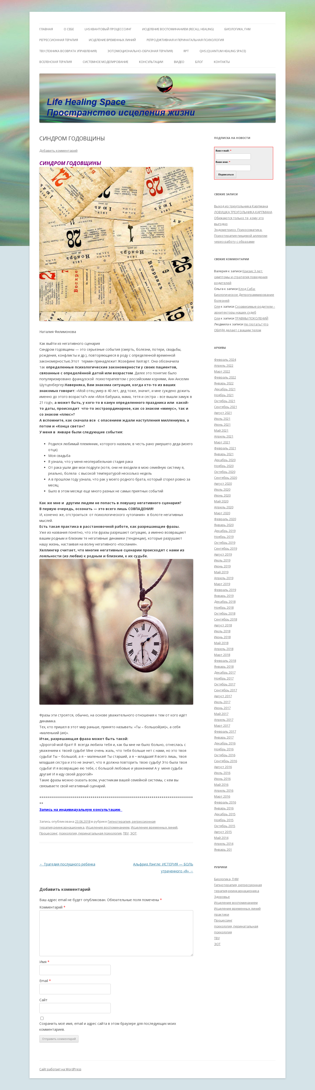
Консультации (151, 62)
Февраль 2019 (225, 590)
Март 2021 (222, 442)
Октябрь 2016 (224, 755)
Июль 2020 (222, 489)
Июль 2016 (222, 773)
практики (221, 914)
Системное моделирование (105, 62)
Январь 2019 (224, 595)
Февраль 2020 (225, 519)
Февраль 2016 (225, 802)
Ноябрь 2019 (224, 536)
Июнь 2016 (222, 778)
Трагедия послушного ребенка (67, 864)
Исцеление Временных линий (112, 40)
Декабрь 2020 (225, 460)
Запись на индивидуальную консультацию (80, 809)
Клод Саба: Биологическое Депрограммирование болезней (244, 295)
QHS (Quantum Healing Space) (223, 51)
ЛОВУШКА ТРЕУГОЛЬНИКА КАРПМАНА (243, 212)
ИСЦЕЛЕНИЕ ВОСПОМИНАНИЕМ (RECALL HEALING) (178, 29)
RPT (186, 51)
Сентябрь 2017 (225, 690)
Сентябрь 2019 (225, 548)
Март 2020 (222, 513)
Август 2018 (223, 625)
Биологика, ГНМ (226, 879)
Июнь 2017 (222, 708)
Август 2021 (223, 412)
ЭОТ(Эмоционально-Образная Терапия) (140, 51)
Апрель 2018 (223, 649)
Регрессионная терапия (58, 40)
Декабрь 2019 (225, 531)
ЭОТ (133, 833)
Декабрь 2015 (225, 814)
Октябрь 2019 (224, 542)
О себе (69, 29)
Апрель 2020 (223, 507)
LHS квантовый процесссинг (108, 29)
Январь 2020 (224, 525)
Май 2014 (221, 837)
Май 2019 (221, 572)
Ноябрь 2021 (224, 395)
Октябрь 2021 (224, 401)
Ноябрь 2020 (224, 466)
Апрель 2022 (223, 365)
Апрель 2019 (223, 578)
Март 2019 (222, 584)
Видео (179, 62)
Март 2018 (222, 654)
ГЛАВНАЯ (46, 29)
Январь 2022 (224, 383)
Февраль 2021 (225, 448)
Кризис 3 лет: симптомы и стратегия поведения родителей (241, 277)
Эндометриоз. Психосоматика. (238, 229)
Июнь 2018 (222, 637)
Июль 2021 (222, 418)
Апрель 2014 (223, 843)
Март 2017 (222, 725)
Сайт (43, 1000)
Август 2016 (223, 767)
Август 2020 (223, 483)
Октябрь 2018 (224, 613)
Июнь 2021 (222, 424)
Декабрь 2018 (225, 601)
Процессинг (48, 833)
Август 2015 (223, 832)
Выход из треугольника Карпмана (241, 206)
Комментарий (52, 907)
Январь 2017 (224, 737)
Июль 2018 (222, 631)
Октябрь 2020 (224, 471)
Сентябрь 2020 (225, 477)
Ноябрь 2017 (224, 678)
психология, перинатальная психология (90, 833)
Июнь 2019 (222, 566)
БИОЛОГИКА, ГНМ (237, 29)
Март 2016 (222, 796)
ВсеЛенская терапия (55, 62)
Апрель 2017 (223, 719)
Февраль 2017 (225, 731)
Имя (44, 961)
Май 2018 (221, 643)
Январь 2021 (224, 454)
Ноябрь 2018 (224, 607)
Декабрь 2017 (225, 672)
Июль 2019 (222, 560)
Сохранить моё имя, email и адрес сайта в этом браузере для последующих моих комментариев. (107, 1026)
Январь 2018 (224, 666)
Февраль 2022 (225, 377)
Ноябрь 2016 (224, 749)
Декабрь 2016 (225, 743)
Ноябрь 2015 (224, 820)
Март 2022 (222, 371)
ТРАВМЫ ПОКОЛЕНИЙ (251, 318)
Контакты (222, 62)
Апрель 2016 (223, 790)
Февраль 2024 (225, 359)
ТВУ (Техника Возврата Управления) (68, 51)
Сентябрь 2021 (225, 407)
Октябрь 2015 (224, 826)
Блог (199, 62)
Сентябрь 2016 (225, 761)
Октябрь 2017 (224, 684)
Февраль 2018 (225, 660)
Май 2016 (221, 784)
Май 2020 (221, 501)
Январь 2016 (224, 808)
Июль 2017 (222, 702)
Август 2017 (223, 696)
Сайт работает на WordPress (60, 1069)
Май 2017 (221, 714)
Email (45, 980)
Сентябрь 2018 (225, 619)
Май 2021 (221, 430)
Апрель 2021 (223, 436)
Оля (217, 306)
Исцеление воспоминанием (107, 827)
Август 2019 (223, 554)
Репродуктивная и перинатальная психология (185, 40)
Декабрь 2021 (225, 389)
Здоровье (222, 896)
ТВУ (126, 833)
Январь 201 (223, 849)
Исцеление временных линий (154, 827)
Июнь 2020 (222, 495)
